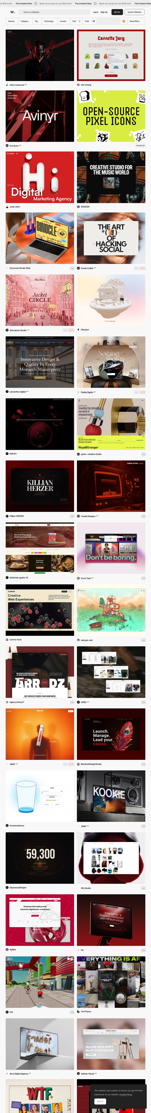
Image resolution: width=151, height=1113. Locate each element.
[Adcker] (111, 238)
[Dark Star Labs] (111, 486)
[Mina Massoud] (40, 55)
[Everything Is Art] (111, 982)
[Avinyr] (40, 116)
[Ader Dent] (40, 1044)
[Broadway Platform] (111, 734)
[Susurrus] (111, 610)
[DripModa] (111, 672)
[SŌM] (40, 734)
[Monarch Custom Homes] (40, 362)
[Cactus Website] (111, 858)
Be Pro (117, 12)
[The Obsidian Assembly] (111, 362)
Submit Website (135, 12)
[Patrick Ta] (111, 1044)
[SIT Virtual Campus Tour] (40, 982)
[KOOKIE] (111, 796)
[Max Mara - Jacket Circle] (40, 300)
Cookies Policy (125, 1095)
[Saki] (111, 920)
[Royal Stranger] (111, 424)
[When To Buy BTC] (40, 858)
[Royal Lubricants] (40, 424)
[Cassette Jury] (111, 55)
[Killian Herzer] (40, 486)
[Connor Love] (40, 610)
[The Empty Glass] (40, 796)
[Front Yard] (111, 548)
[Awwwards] (12, 12)
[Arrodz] (40, 672)
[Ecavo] (40, 548)
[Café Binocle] (40, 238)
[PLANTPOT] (111, 300)
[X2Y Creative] (111, 177)
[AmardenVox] (40, 177)
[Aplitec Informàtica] (40, 920)
